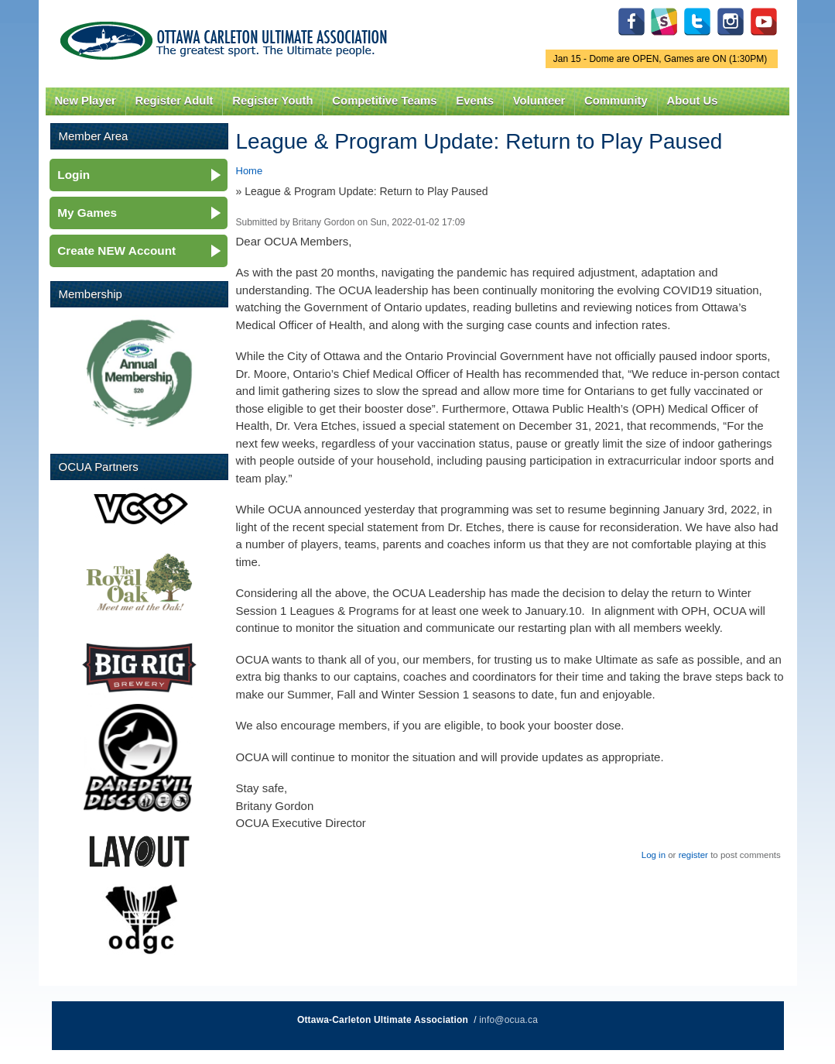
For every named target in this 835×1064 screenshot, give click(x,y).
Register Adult (174, 100)
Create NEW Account (116, 250)
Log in (654, 855)
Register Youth (272, 100)
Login (73, 174)
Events (475, 100)
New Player (84, 100)
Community (616, 100)
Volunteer (539, 100)
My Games (87, 212)
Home (249, 171)
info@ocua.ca (508, 1019)
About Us (692, 100)
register (693, 855)
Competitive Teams (384, 100)
